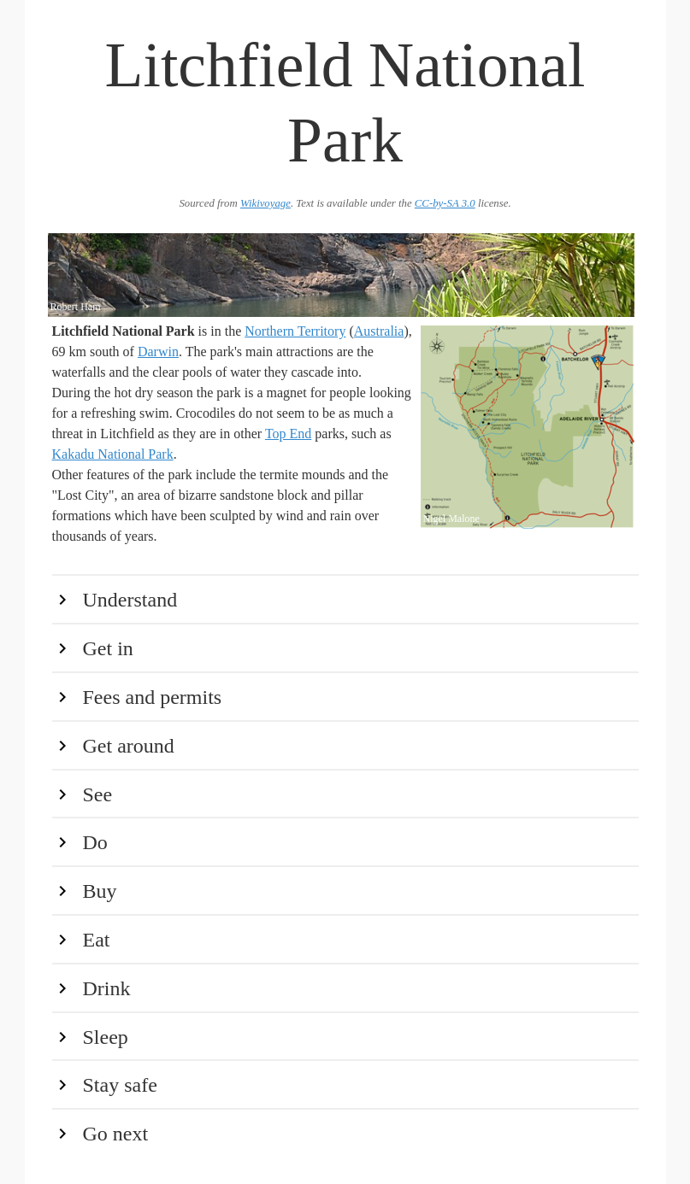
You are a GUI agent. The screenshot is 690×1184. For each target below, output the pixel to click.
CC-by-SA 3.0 (445, 203)
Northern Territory (295, 331)
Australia (379, 331)
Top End (288, 433)
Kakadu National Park (113, 454)
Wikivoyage (265, 203)
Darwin (158, 351)
